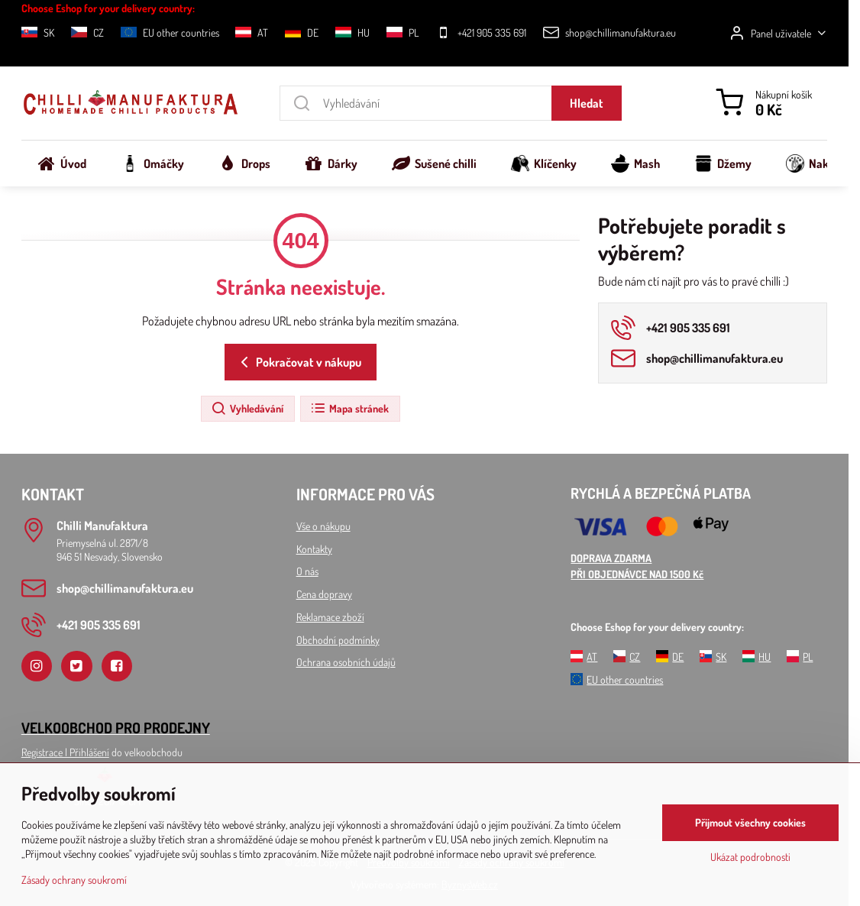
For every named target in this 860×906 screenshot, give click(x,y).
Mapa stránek (349, 408)
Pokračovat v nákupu (298, 362)
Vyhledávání (247, 408)
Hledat (586, 103)
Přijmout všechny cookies (750, 822)
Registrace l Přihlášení (65, 752)
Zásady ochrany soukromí (74, 879)
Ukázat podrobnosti (750, 856)
